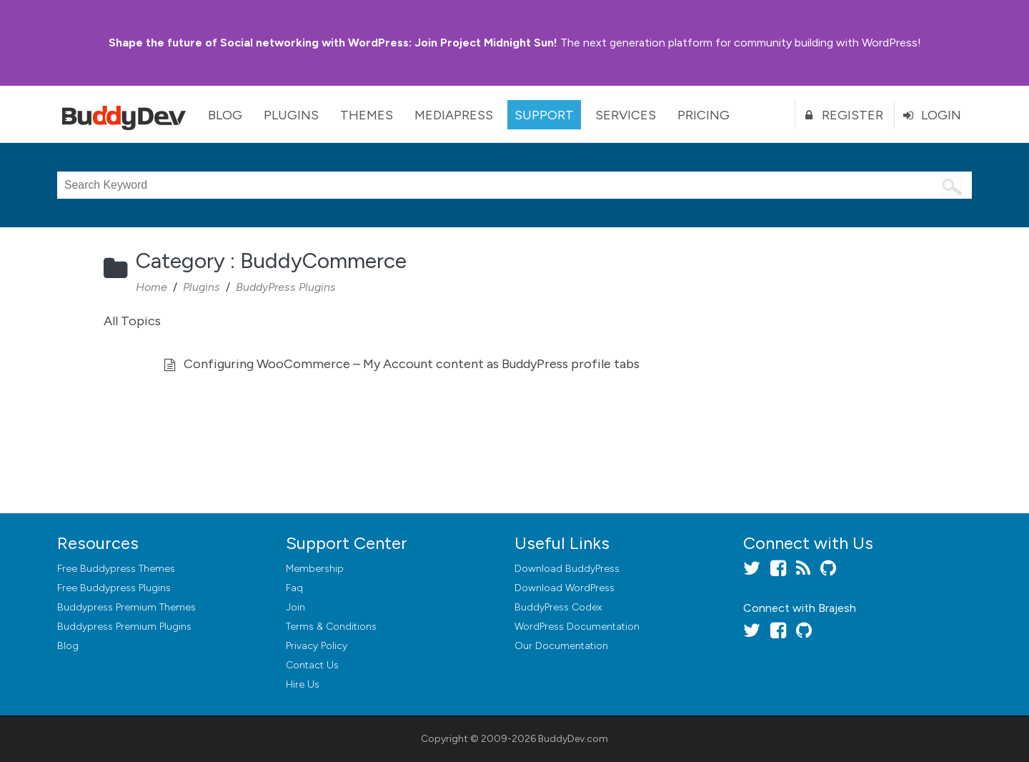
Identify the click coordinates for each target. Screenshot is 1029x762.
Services (625, 115)
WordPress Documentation (577, 626)
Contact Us (312, 665)
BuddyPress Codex (558, 607)
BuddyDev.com (573, 739)
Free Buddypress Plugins (114, 588)
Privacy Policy (316, 646)
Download (567, 569)
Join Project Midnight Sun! (333, 42)
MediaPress (453, 115)
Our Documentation (561, 646)
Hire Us (302, 684)
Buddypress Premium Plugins (124, 626)
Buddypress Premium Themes (126, 607)
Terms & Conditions (331, 626)
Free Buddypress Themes (116, 569)
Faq (294, 588)
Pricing (703, 115)
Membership (315, 569)
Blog (225, 115)
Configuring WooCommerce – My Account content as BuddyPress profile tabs (412, 364)
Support (544, 115)
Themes (366, 115)
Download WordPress (564, 588)
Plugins (291, 115)
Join (295, 607)
